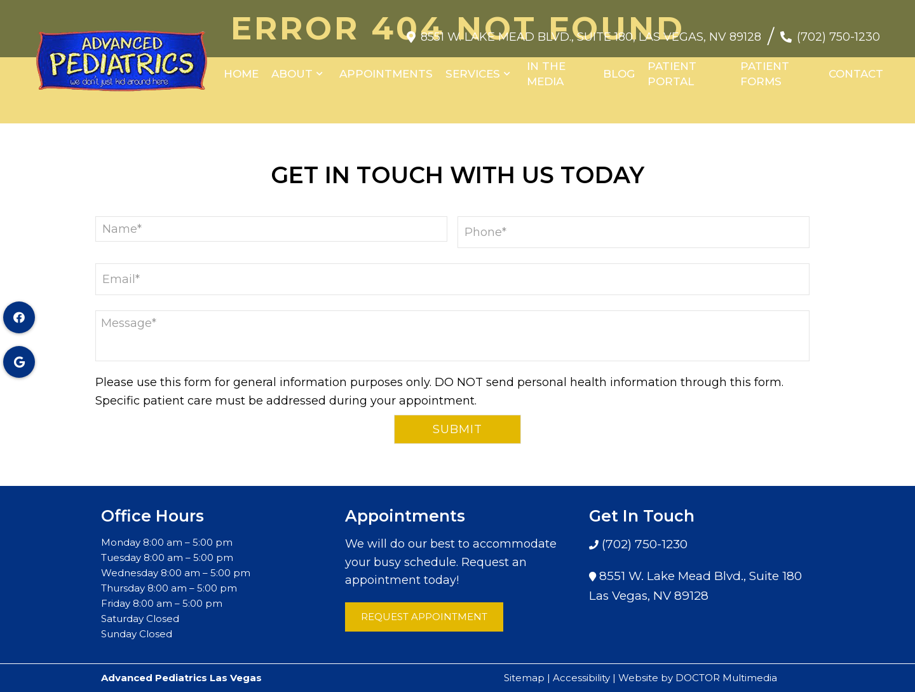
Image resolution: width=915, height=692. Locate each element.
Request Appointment (424, 617)
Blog (619, 67)
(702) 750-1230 (838, 31)
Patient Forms (764, 67)
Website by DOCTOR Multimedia (697, 678)
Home (241, 67)
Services (472, 67)
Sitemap (524, 678)
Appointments (386, 67)
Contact (856, 67)
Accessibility (581, 678)
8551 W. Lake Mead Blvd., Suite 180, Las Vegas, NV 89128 (591, 31)
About (292, 67)
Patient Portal (671, 67)
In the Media (546, 67)
